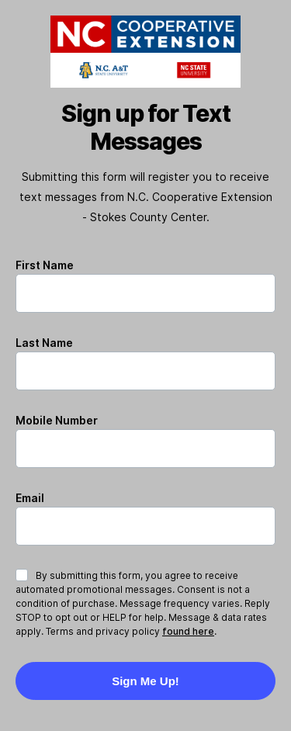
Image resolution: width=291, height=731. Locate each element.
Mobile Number (57, 420)
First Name (45, 265)
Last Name (44, 342)
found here (188, 631)
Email (30, 497)
